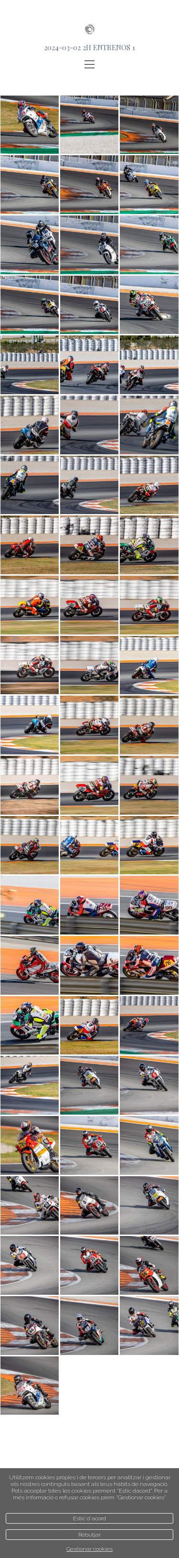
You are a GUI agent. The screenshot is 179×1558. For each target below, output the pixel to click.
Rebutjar (89, 1534)
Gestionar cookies (89, 1549)
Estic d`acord (89, 1518)
